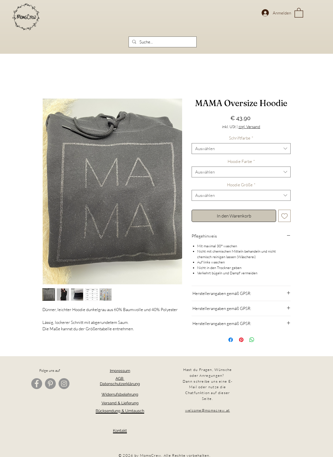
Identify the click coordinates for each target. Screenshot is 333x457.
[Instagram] (64, 383)
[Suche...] (162, 42)
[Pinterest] (50, 383)
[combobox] (241, 148)
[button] (299, 12)
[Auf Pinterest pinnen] (241, 339)
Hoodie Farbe (241, 161)
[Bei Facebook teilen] (230, 339)
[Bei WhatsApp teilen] (251, 339)
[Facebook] (36, 383)
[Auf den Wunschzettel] (284, 216)
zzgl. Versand (249, 126)
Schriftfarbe (241, 138)
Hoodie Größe (241, 184)
